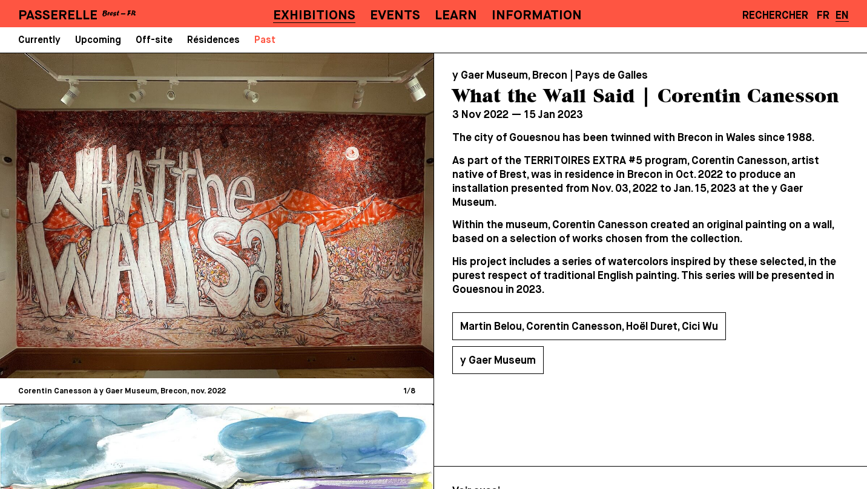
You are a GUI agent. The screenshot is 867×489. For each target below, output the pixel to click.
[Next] (319, 215)
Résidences (213, 40)
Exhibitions (314, 15)
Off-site (154, 40)
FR (823, 15)
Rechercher (775, 15)
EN (842, 15)
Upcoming (98, 40)
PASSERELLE (57, 15)
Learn (456, 15)
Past (264, 40)
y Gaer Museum (498, 360)
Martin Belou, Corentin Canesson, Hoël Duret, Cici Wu (589, 326)
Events (395, 15)
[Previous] (114, 215)
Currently (39, 40)
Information (537, 15)
